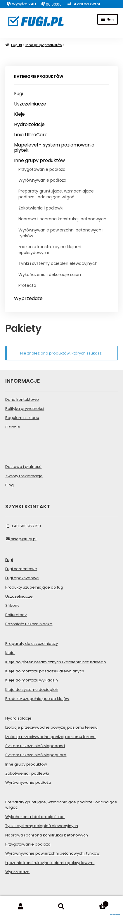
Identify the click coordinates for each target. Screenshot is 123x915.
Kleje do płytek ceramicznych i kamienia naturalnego (55, 662)
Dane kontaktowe (22, 399)
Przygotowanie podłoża (41, 169)
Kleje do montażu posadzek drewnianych (44, 671)
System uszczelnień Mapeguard (35, 755)
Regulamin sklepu (22, 417)
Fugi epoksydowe (22, 578)
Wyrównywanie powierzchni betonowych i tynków (60, 233)
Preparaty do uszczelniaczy (31, 643)
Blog (9, 485)
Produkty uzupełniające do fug (34, 587)
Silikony (12, 605)
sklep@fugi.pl (20, 539)
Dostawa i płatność (23, 466)
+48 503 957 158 (23, 526)
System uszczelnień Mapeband (35, 746)
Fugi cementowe (21, 569)
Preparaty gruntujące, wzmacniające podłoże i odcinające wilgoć (56, 194)
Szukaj (61, 906)
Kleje (19, 114)
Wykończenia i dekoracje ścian (49, 274)
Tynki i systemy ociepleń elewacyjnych (58, 263)
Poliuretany (16, 615)
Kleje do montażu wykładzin (31, 680)
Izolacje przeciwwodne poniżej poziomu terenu (50, 737)
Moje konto (20, 906)
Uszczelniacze (30, 104)
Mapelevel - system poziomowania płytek (54, 147)
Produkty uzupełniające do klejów (37, 698)
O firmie (12, 427)
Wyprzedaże (28, 298)
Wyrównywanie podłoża (42, 180)
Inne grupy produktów (43, 44)
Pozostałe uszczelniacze (28, 624)
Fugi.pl (16, 44)
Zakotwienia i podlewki (40, 208)
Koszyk (95, 903)
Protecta (27, 285)
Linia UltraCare (31, 134)
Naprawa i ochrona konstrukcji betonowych (62, 219)
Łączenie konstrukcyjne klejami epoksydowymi (49, 249)
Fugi (18, 93)
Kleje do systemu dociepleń (31, 689)
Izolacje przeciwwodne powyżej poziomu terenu (51, 727)
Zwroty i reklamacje (24, 476)
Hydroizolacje (29, 124)
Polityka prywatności (24, 408)
